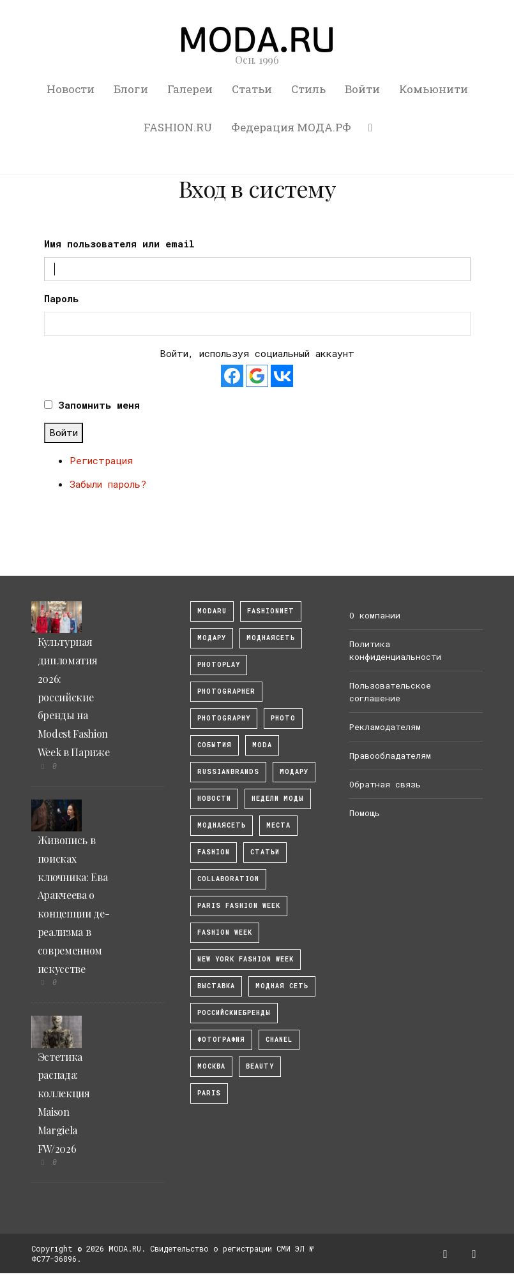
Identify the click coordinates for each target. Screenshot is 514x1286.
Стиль (308, 89)
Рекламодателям (385, 727)
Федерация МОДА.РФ (291, 127)
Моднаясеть (221, 825)
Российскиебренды (234, 1013)
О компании (374, 615)
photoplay (218, 665)
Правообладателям (390, 755)
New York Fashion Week (245, 959)
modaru (212, 611)
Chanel (279, 1039)
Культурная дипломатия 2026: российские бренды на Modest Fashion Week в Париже (74, 697)
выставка (216, 986)
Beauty (260, 1066)
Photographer (226, 691)
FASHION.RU (178, 127)
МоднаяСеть (270, 638)
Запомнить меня (99, 404)
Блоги (131, 89)
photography (223, 718)
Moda (262, 745)
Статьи (252, 89)
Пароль (61, 298)
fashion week (224, 932)
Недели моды (278, 798)
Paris (209, 1093)
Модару (294, 772)
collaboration (228, 879)
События (214, 745)
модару (211, 638)
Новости (70, 89)
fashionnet (270, 611)
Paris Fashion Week (238, 906)
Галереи (190, 89)
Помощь (364, 813)
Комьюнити (433, 89)
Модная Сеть (281, 986)
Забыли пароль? (108, 484)
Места (278, 825)
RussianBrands (228, 772)
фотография (221, 1039)
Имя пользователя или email (119, 243)
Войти (362, 89)
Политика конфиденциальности (395, 650)
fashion (213, 852)
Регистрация (101, 460)
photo (283, 718)
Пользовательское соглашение (390, 692)
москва (211, 1066)
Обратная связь (385, 784)
